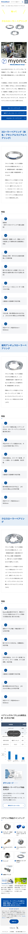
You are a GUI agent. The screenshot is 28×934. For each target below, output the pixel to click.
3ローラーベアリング (17, 108)
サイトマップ (5, 931)
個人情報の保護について (21, 931)
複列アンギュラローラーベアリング (15, 113)
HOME (2, 5)
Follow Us (14, 928)
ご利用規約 (12, 931)
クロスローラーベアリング (16, 118)
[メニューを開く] (26, 2)
